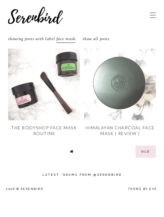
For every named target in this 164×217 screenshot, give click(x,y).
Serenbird (32, 188)
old (145, 151)
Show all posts (96, 39)
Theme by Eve (142, 188)
